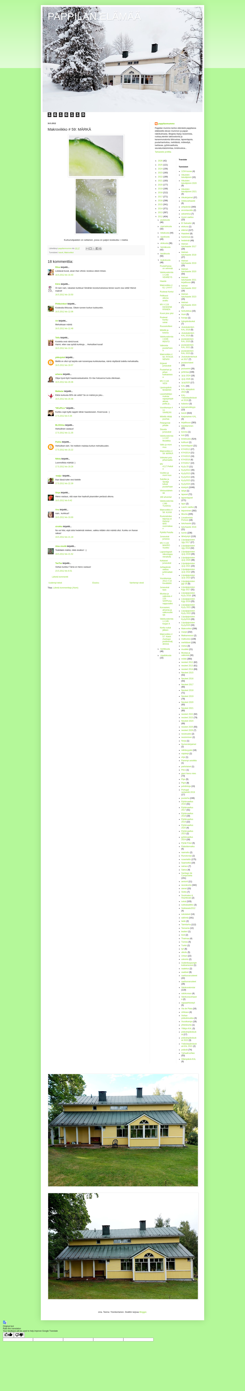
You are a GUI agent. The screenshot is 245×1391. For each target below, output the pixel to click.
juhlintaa (185, 372)
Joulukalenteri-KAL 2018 (188, 328)
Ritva (57, 267)
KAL (183, 386)
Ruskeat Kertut (166, 292)
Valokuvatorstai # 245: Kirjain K (166, 621)
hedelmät (185, 240)
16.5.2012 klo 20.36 (64, 382)
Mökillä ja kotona (164, 331)
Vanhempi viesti (136, 583)
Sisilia (184, 892)
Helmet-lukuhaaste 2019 (188, 262)
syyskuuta (164, 237)
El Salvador (186, 223)
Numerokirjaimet (188, 744)
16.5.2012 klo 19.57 (64, 365)
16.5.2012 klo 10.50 (64, 294)
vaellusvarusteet (188, 981)
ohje (183, 757)
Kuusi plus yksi (166, 313)
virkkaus (185, 1012)
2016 (160, 200)
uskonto (185, 959)
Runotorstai (186, 856)
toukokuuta (165, 260)
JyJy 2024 (186, 375)
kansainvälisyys (188, 407)
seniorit (184, 881)
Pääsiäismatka (188, 846)
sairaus (184, 866)
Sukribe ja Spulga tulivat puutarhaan (166, 483)
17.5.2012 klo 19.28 (64, 466)
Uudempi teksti (55, 583)
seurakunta (186, 885)
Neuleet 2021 (187, 708)
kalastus (185, 403)
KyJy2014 (185, 477)
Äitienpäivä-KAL (188, 1059)
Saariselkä (186, 863)
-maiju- (58, 476)
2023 (160, 172)
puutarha (185, 798)
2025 (160, 165)
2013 (160, 212)
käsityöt (184, 487)
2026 (160, 161)
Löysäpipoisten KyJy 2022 (188, 612)
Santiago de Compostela (186, 874)
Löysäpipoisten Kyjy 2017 (188, 588)
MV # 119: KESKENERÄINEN (166, 307)
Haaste (163, 281)
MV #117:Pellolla (166, 466)
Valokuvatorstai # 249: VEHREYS (166, 274)
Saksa (184, 870)
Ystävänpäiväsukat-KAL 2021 (189, 1045)
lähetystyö (186, 536)
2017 (160, 196)
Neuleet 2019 (187, 696)
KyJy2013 (185, 473)
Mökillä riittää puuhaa (166, 417)
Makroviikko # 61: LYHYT (166, 286)
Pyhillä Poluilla (166, 532)
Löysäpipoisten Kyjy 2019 (188, 600)
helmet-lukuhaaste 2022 (188, 287)
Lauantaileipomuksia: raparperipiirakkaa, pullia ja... (166, 399)
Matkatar (59, 391)
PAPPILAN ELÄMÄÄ (94, 16)
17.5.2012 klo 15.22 (64, 450)
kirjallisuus (186, 422)
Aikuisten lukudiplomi (186, 176)
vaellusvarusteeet (189, 975)
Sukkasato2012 (188, 908)
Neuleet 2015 (187, 672)
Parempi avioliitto (189, 760)
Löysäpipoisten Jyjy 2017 (188, 541)
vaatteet (185, 972)
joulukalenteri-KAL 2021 (187, 346)
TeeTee (58, 563)
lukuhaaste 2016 (188, 527)
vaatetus (185, 968)
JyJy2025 (185, 382)
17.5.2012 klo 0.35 (63, 416)
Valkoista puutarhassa (166, 348)
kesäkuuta (165, 253)
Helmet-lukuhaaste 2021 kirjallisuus (188, 280)
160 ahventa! (166, 497)
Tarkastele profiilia (163, 152)
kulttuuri (185, 442)
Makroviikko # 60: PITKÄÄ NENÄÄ (166, 356)
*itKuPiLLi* (60, 408)
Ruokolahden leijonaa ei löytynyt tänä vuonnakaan (166, 522)
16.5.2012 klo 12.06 (64, 311)
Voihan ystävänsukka (187, 1016)
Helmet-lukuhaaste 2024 (188, 303)
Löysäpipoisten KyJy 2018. (188, 594)
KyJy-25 (185, 466)
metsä (184, 646)
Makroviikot (69, 252)
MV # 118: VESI (164, 382)
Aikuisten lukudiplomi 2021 (189, 190)
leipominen (186, 510)
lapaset (184, 494)
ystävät (184, 1050)
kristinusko (186, 439)
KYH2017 (185, 463)
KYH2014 (185, 452)
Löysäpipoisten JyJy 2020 (188, 558)
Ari (56, 321)
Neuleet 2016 (187, 678)
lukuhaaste (186, 523)
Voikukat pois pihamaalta (166, 458)
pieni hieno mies (188, 773)
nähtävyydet (186, 750)
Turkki (184, 945)
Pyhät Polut (186, 843)
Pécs (183, 770)
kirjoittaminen (187, 426)
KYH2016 (185, 459)
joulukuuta (165, 220)
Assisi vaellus (187, 217)
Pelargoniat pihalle (165, 424)
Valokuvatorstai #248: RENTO (166, 339)
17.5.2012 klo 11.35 (64, 433)
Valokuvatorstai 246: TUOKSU (166, 503)
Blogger (142, 1312)
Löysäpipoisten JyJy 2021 (188, 564)
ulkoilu (184, 952)
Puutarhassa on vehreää (166, 267)
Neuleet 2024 (187, 721)
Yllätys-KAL (186, 1028)
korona (184, 432)
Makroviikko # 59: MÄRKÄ (166, 452)
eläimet (184, 230)
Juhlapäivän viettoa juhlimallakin (166, 571)
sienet (184, 888)
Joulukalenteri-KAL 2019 (188, 334)
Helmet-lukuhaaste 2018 (188, 253)
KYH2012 (185, 449)
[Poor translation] (19, 1335)
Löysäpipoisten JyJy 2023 (188, 576)
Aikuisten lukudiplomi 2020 (189, 181)
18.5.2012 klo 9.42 (63, 500)
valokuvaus (186, 993)
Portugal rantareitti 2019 (188, 791)
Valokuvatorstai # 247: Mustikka (166, 438)
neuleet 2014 (187, 669)
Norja (183, 741)
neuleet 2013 (187, 665)
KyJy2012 (185, 470)
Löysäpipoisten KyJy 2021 (188, 606)
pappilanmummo (166, 123)
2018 (160, 192)
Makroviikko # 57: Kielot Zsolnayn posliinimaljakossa (166, 639)
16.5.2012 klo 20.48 (64, 399)
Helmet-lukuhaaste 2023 (188, 295)
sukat (183, 901)
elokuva (184, 226)
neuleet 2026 (187, 730)
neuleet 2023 (187, 717)
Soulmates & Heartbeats (187, 896)
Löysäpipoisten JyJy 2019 (188, 552)
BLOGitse (60, 425)
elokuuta (164, 243)
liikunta (184, 514)
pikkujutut (60, 357)
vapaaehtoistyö (188, 1003)
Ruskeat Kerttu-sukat (164, 320)
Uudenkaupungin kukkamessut (189, 964)
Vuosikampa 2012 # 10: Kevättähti (166, 581)
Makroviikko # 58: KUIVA (166, 511)
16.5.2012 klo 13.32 (64, 348)
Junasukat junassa (164, 537)
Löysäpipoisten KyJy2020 (188, 623)
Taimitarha (186, 924)
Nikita (58, 459)
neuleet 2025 (187, 727)
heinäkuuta (165, 247)
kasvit (61, 252)
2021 (160, 180)
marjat (184, 632)
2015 (160, 204)
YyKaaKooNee (188, 1053)
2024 (160, 169)
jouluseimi (185, 368)
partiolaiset (186, 766)
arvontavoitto (187, 210)
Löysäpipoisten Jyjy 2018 (188, 547)
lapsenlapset (187, 498)
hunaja (184, 318)
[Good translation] (8, 1335)
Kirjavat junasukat (165, 364)
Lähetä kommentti (60, 577)
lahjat (183, 491)
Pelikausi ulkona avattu (164, 298)
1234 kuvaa (186, 171)
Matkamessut (187, 635)
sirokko (59, 526)
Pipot (183, 783)
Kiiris (57, 284)
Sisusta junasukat (165, 430)
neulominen (186, 737)
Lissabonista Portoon (187, 518)
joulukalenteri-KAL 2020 (187, 340)
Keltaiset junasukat (165, 561)
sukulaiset (185, 914)
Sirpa (57, 492)
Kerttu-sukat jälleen (165, 629)
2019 (160, 188)
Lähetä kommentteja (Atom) (65, 588)
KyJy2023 (185, 480)
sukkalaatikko (187, 905)
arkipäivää (186, 207)
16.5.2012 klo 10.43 (64, 275)
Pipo (183, 779)
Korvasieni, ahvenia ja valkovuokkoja (166, 611)
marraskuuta (166, 226)
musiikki (185, 649)
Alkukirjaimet (187, 197)
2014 (160, 208)
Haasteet (185, 233)
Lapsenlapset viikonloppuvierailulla (166, 554)
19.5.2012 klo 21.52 (64, 554)
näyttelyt (185, 753)
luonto (184, 533)
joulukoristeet (187, 362)
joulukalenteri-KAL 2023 (187, 352)
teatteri (184, 931)
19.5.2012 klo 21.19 (64, 537)
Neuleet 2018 (187, 690)
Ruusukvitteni (166, 326)
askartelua (186, 214)
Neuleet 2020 (187, 702)
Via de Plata (186, 1008)
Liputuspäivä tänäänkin (165, 388)
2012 (160, 216)
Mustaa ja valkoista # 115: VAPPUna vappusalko (166, 598)
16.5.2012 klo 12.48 (64, 328)
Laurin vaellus (187, 507)
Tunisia (184, 942)
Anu (57, 509)
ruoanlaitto (186, 859)
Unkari (184, 956)
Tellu (57, 337)
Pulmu (58, 442)
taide (183, 921)
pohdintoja (186, 786)
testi (183, 935)
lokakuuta (165, 233)
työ (182, 949)
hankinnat (185, 237)
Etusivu (95, 583)
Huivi (183, 314)
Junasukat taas (164, 588)
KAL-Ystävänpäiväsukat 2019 (189, 397)
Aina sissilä (61, 546)
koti (183, 435)
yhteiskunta (186, 1025)
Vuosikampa (187, 1021)
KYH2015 (185, 456)
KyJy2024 (185, 484)
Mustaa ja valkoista (185, 654)
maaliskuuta (165, 655)
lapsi (183, 504)
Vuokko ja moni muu (166, 474)
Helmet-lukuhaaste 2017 (188, 245)
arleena (58, 374)
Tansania (185, 928)
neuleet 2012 (187, 662)
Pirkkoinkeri (61, 304)
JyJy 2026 (186, 379)
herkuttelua (186, 311)
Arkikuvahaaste (188, 201)
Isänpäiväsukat (188, 321)
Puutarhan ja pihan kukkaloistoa (166, 373)
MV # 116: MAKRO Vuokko (165, 545)
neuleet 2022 (187, 714)
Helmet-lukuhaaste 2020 (188, 270)
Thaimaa (185, 938)
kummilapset (187, 446)
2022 (160, 177)
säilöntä (184, 918)
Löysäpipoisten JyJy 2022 (188, 570)
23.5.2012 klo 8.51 (63, 571)
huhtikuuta (165, 649)
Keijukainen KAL (188, 416)
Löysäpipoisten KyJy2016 (188, 617)
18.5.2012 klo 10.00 (64, 517)
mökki (184, 659)
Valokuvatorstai (188, 987)
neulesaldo (186, 734)
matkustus (186, 639)
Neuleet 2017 (187, 684)
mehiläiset (186, 642)
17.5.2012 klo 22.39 (64, 483)
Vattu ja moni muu (166, 445)
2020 (160, 185)
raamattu (185, 852)
